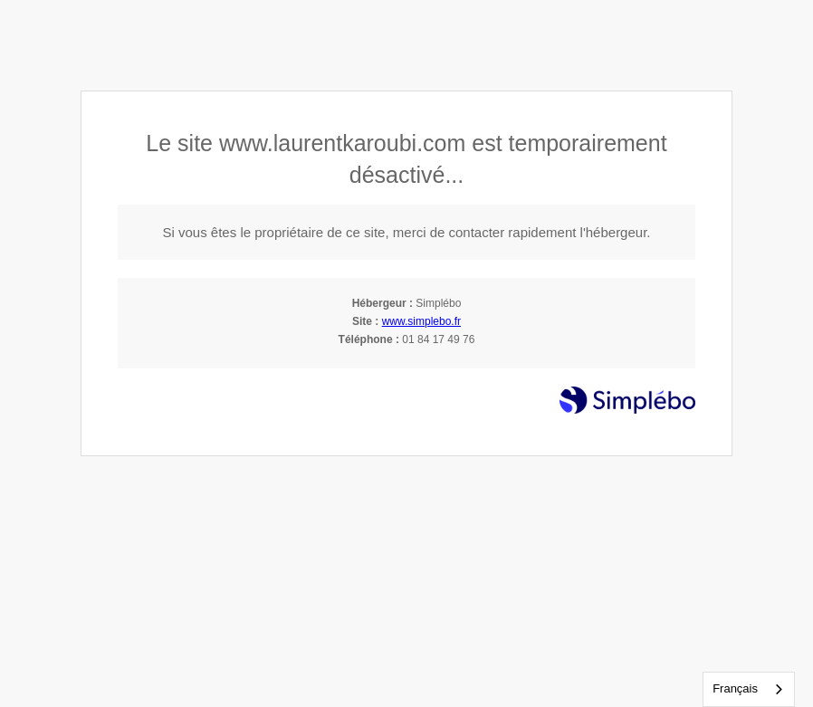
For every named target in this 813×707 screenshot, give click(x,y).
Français (735, 688)
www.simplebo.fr (421, 321)
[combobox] (749, 689)
